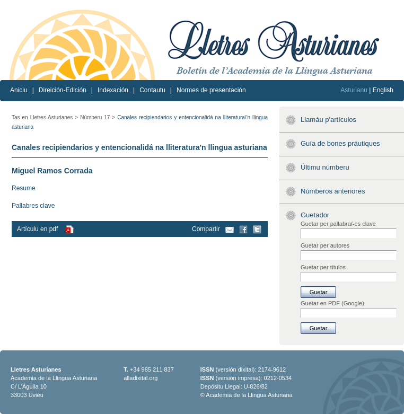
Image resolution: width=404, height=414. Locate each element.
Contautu (152, 90)
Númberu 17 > (97, 117)
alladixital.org (140, 378)
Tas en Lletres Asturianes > (45, 117)
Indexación (113, 90)
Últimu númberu (325, 167)
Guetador (315, 215)
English (383, 90)
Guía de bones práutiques (340, 143)
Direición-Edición (62, 90)
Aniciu (19, 90)
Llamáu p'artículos (328, 120)
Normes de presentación (211, 90)
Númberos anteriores (333, 191)
